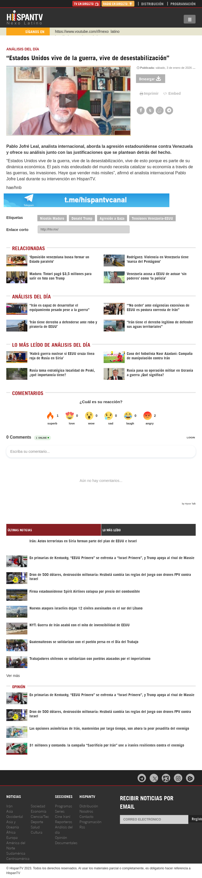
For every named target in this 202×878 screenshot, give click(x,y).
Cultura (36, 832)
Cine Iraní (62, 816)
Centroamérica (17, 858)
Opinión (61, 837)
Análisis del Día (22, 49)
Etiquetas (14, 217)
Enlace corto (17, 230)
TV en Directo (86, 3)
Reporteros (63, 821)
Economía (38, 811)
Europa (12, 837)
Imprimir (149, 93)
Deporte (37, 821)
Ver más (13, 676)
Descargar (150, 79)
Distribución (152, 3)
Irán (9, 806)
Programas (63, 806)
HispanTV (24, 17)
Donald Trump (82, 218)
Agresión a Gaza (112, 218)
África (11, 832)
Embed (171, 93)
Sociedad (38, 806)
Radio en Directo (118, 3)
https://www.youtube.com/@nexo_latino (87, 31)
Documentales (66, 842)
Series (59, 811)
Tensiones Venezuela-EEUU (152, 218)
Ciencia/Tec (40, 816)
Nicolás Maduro (52, 218)
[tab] (53, 530)
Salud (35, 827)
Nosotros (86, 811)
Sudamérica (15, 853)
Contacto (86, 816)
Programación (183, 3)
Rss (82, 827)
